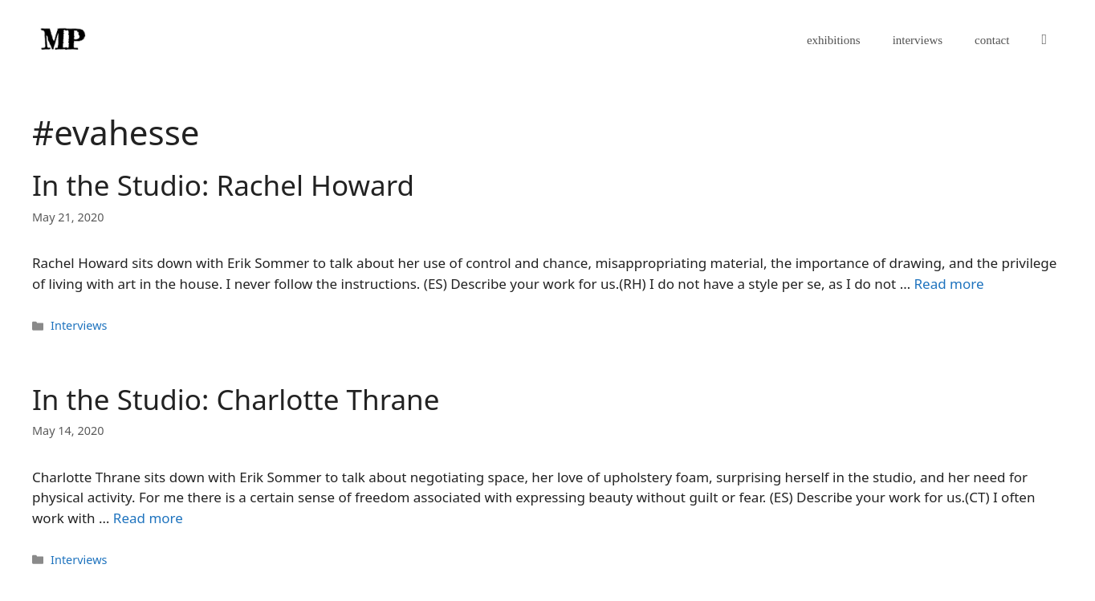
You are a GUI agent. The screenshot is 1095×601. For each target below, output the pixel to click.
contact (992, 40)
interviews (917, 40)
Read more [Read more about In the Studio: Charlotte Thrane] (148, 518)
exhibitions (834, 40)
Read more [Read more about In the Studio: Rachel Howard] (949, 283)
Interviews (79, 325)
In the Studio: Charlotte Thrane (235, 399)
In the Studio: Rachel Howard (223, 185)
